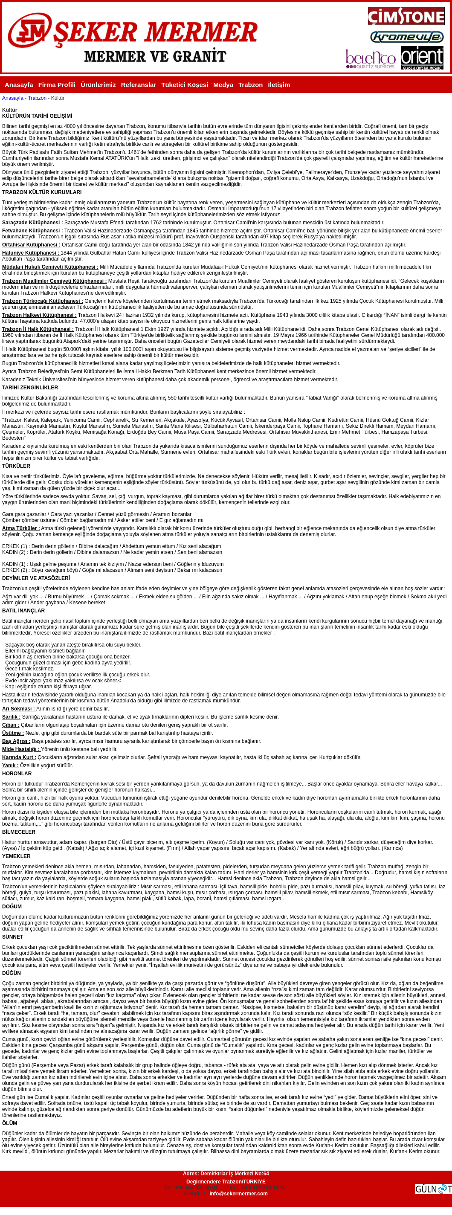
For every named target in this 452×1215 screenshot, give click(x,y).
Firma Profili (57, 84)
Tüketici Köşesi (184, 84)
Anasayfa (19, 84)
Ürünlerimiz (98, 84)
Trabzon (250, 84)
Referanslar (138, 84)
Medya (223, 84)
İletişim (279, 84)
